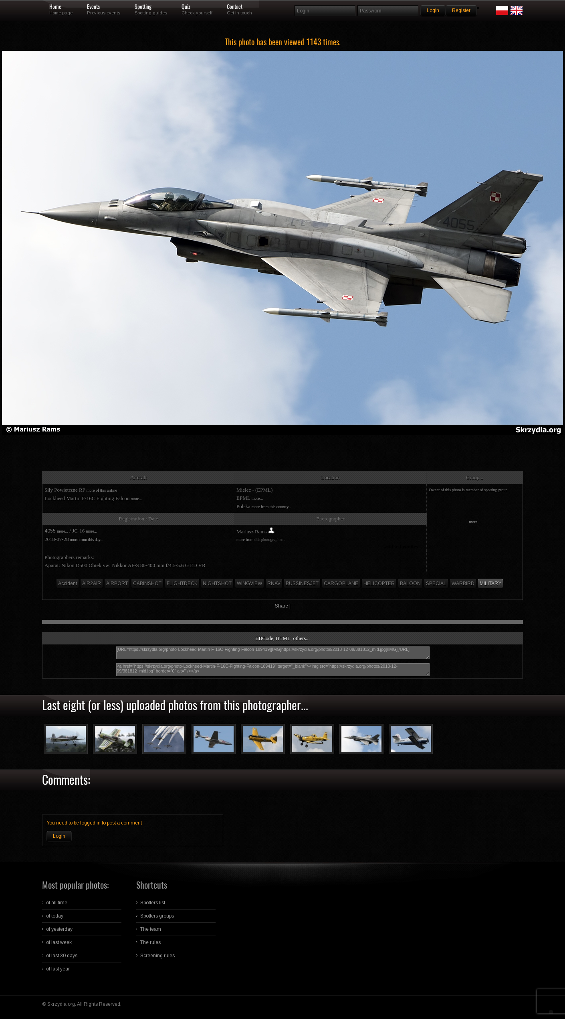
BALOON (410, 583)
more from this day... (86, 539)
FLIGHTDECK (182, 583)
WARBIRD (463, 583)
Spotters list (152, 903)
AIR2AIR (91, 583)
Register (461, 10)
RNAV (273, 583)
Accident (67, 583)
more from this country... (271, 506)
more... (136, 498)
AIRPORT (117, 583)
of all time (56, 903)
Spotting (143, 6)
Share (281, 606)
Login (59, 836)
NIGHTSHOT (217, 583)
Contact (234, 6)
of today (54, 916)
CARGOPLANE (341, 583)
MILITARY (490, 583)
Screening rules (157, 955)
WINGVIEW (249, 583)
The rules (150, 942)
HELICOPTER (379, 583)
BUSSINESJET (302, 583)
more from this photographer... (260, 539)
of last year (58, 969)
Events (93, 6)
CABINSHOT (147, 583)
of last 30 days (61, 955)
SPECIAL (436, 583)
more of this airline (102, 490)
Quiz (186, 6)
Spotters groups (157, 916)
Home (55, 6)
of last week (59, 942)
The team (150, 929)
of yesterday (59, 929)
